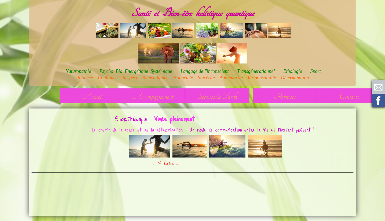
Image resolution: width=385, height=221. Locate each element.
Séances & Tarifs (217, 96)
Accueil (92, 96)
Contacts (349, 96)
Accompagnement (152, 96)
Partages (285, 96)
